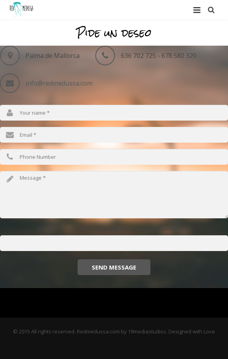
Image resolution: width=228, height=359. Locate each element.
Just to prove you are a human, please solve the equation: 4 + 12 (114, 228)
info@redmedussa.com (59, 83)
